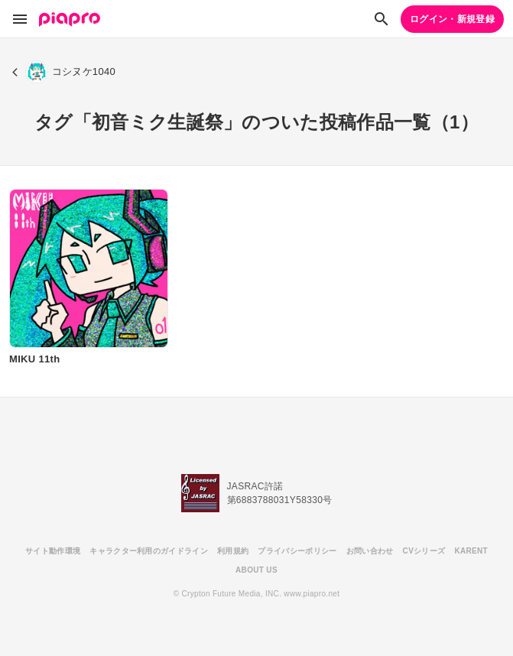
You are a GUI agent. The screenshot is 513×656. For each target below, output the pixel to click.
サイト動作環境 (52, 551)
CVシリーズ (424, 551)
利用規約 (232, 551)
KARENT (471, 551)
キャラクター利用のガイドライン (148, 551)
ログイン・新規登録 (452, 19)
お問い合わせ (370, 551)
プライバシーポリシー (297, 551)
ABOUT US (256, 570)
